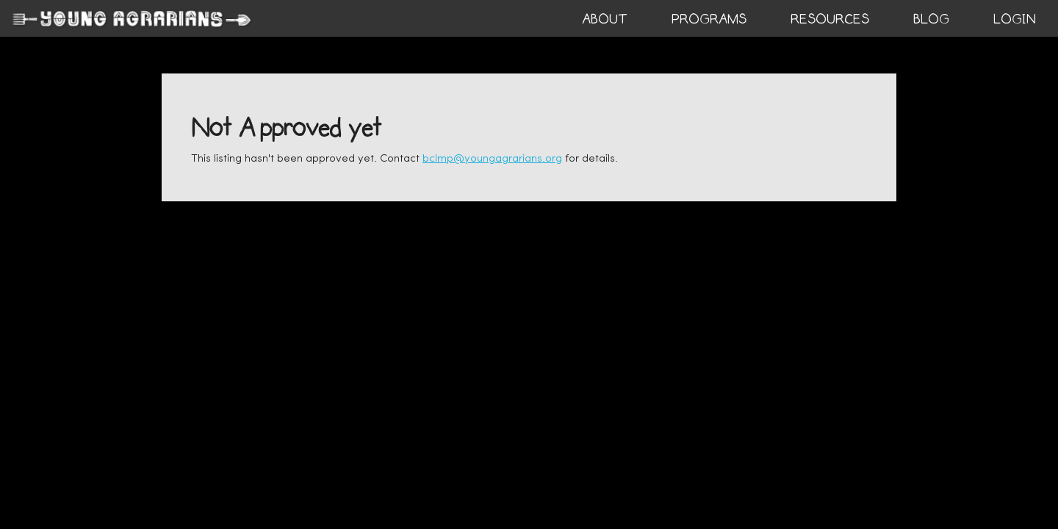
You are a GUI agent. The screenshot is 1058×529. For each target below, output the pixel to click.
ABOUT (604, 19)
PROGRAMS (709, 19)
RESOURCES (830, 19)
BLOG (931, 19)
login (1014, 19)
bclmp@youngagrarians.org (492, 159)
